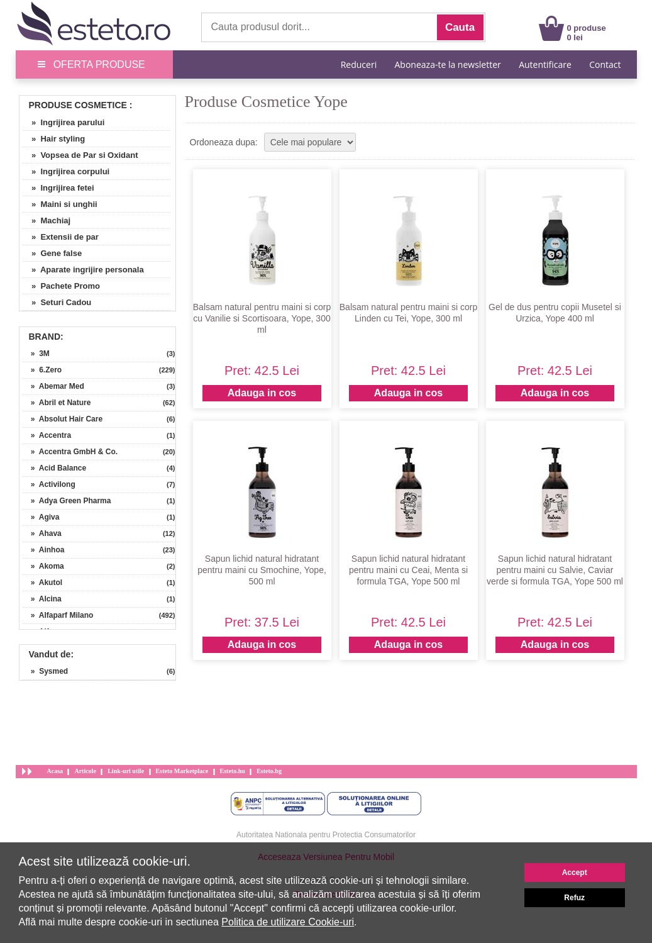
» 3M (36, 353)
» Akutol (43, 582)
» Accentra (47, 435)
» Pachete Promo (62, 286)
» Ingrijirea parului (64, 122)
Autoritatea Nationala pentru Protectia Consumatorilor (326, 834)
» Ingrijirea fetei (58, 188)
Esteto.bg (269, 770)
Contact (605, 64)
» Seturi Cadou (57, 302)
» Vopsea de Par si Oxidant (80, 155)
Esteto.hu (232, 770)
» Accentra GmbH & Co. (70, 451)
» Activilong (49, 484)
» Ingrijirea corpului (66, 171)
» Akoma (43, 566)
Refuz (574, 897)
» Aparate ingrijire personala (83, 269)
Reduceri (359, 64)
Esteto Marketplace (182, 770)
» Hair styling (54, 138)
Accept (574, 872)
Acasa (55, 770)
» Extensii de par (61, 237)
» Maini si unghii (60, 204)
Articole (85, 770)
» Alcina (42, 598)
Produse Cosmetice (78, 105)
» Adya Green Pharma (67, 500)
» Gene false (52, 253)
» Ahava (42, 533)
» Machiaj (47, 220)
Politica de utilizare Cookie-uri (287, 922)
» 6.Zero (42, 369)
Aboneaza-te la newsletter (448, 64)
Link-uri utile (126, 770)
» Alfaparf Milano (58, 615)
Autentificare (545, 64)
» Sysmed (46, 671)
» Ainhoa (44, 549)
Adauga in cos (262, 393)
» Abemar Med (53, 386)
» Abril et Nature (57, 402)
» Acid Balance (55, 468)
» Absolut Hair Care (63, 419)
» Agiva (41, 517)
